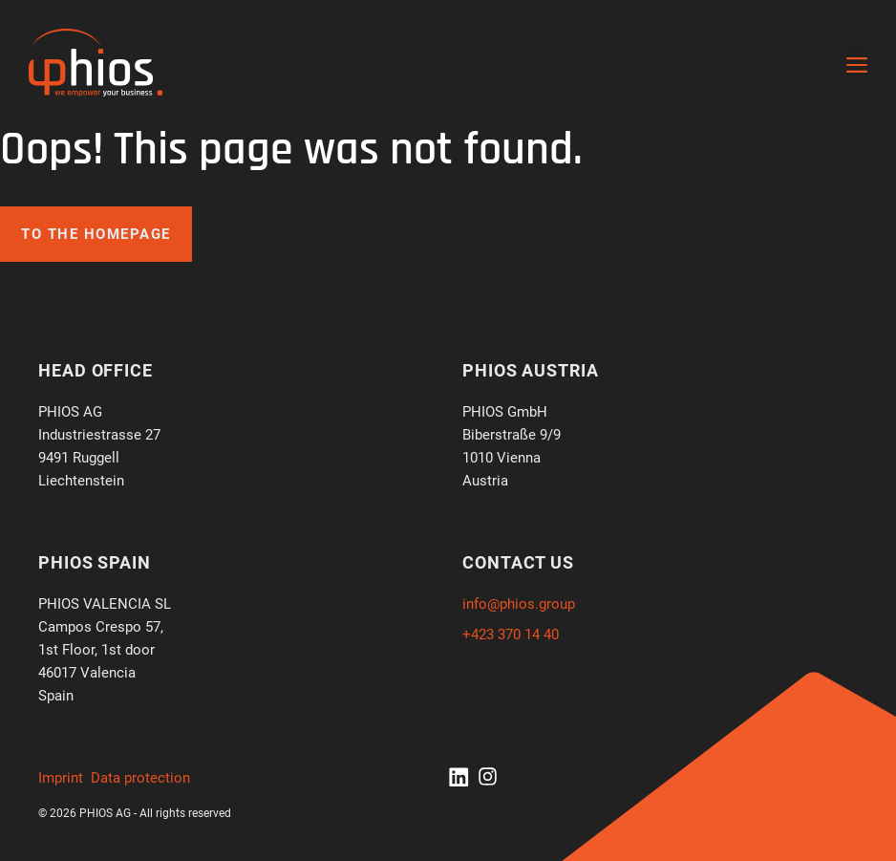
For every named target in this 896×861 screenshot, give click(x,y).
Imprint (60, 777)
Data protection (140, 777)
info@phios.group (518, 604)
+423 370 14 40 (510, 634)
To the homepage (96, 234)
